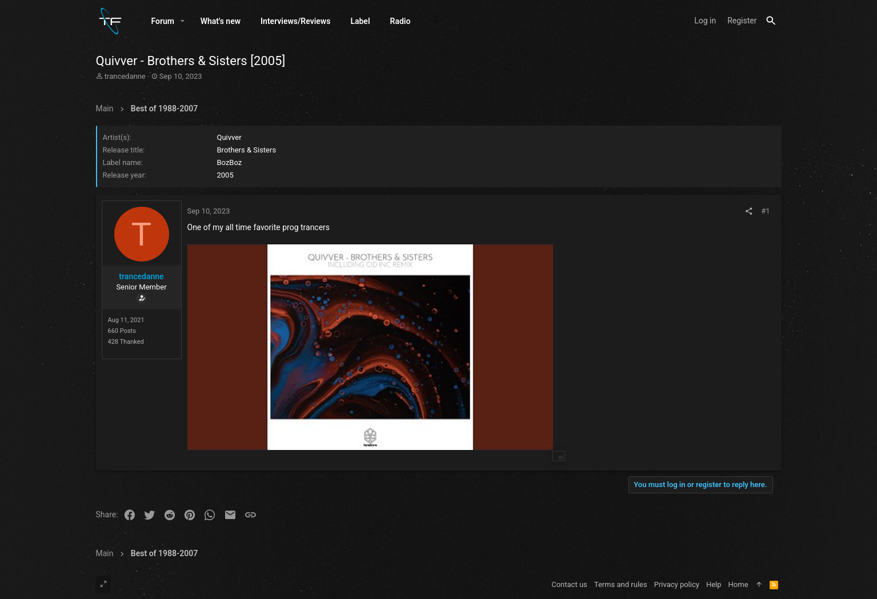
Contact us (569, 584)
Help (714, 584)
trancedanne (125, 76)
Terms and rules (620, 584)
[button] (182, 21)
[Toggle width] (103, 584)
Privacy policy (676, 584)
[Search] (771, 21)
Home (738, 584)
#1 (765, 211)
